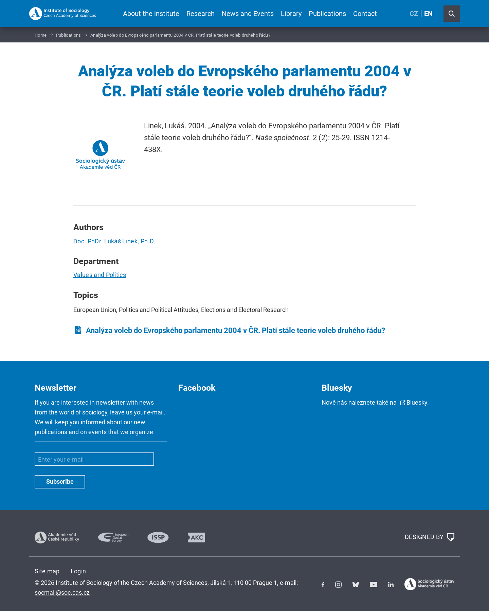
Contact (365, 14)
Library (291, 14)
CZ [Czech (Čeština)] (414, 14)
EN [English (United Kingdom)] (428, 14)
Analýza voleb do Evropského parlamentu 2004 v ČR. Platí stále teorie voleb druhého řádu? (235, 330)
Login (78, 571)
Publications (327, 14)
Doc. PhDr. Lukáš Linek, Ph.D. (114, 241)
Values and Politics (99, 274)
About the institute (151, 14)
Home (41, 35)
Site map (47, 571)
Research (200, 14)
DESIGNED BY (429, 537)
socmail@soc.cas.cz (62, 592)
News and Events (248, 14)
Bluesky (416, 402)
